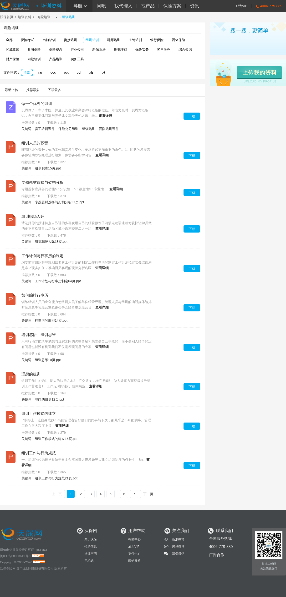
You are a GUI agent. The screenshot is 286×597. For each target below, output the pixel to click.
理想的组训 (31, 374)
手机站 (89, 561)
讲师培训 (113, 40)
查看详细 (105, 116)
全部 (9, 40)
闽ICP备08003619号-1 (15, 556)
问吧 (101, 5)
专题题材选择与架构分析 (42, 182)
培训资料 (51, 6)
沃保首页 (6, 17)
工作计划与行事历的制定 (42, 256)
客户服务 (163, 49)
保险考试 (27, 40)
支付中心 (134, 553)
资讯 (194, 5)
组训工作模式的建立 (38, 414)
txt (103, 72)
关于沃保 (90, 539)
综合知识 (185, 49)
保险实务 (142, 49)
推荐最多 (33, 90)
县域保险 (34, 49)
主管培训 (135, 40)
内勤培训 (34, 59)
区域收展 (12, 49)
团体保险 (178, 40)
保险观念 (55, 49)
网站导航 (134, 561)
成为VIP (241, 6)
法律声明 (90, 553)
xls (91, 72)
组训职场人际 (32, 216)
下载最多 (54, 90)
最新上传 (11, 90)
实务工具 (77, 59)
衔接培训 (70, 40)
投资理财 (120, 49)
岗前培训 (49, 40)
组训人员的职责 (34, 143)
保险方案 (172, 5)
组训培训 (92, 40)
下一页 (148, 494)
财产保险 (12, 59)
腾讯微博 (178, 546)
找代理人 (123, 5)
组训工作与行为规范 (38, 453)
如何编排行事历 (34, 295)
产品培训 (55, 59)
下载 (192, 116)
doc (53, 72)
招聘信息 (90, 546)
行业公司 (77, 49)
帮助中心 (134, 539)
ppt (66, 72)
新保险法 (99, 49)
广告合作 (216, 555)
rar (40, 72)
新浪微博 (178, 539)
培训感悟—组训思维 (38, 335)
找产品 (148, 5)
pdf (79, 72)
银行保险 (156, 40)
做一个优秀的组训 (36, 104)
